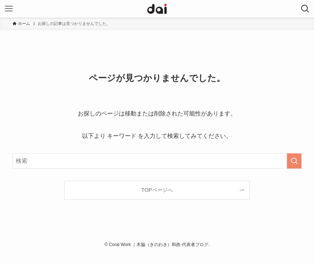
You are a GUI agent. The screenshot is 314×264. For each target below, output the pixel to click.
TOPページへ (156, 190)
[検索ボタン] (305, 9)
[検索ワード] (157, 161)
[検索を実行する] (294, 161)
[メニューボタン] (9, 9)
